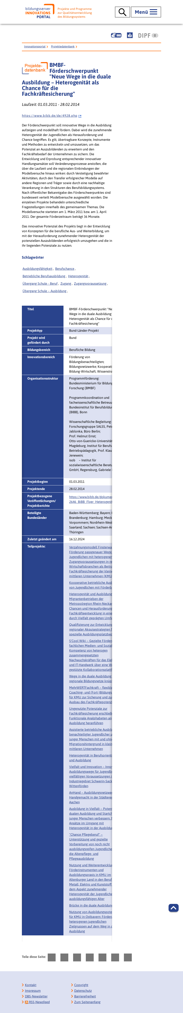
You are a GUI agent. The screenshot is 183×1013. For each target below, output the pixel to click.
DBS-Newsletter (36, 996)
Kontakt (30, 985)
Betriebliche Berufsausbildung (44, 276)
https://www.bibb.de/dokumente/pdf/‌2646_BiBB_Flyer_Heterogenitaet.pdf (96, 499)
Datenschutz (83, 990)
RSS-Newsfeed (37, 1002)
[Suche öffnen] (122, 12)
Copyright (81, 985)
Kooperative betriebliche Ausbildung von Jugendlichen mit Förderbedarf (95, 585)
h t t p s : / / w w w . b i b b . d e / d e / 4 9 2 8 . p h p (52, 115)
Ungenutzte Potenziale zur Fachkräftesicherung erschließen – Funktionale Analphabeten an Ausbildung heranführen (93, 716)
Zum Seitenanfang (87, 1002)
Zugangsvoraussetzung (90, 283)
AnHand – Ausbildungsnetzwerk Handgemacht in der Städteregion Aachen (93, 797)
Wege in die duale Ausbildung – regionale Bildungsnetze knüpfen (92, 678)
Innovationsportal (35, 46)
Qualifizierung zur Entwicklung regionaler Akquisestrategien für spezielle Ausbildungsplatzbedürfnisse (96, 629)
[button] (174, 908)
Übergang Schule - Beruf (40, 283)
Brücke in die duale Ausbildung (91, 905)
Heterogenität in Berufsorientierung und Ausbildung (94, 757)
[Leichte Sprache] (129, 35)
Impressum (33, 990)
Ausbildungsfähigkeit (37, 268)
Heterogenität (78, 276)
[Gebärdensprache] (116, 35)
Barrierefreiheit (85, 996)
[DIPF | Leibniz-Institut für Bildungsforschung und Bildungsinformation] (148, 35)
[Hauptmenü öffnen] (146, 12)
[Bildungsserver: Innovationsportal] (59, 11)
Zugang (65, 283)
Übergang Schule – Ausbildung (44, 291)
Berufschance (64, 268)
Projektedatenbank (63, 46)
